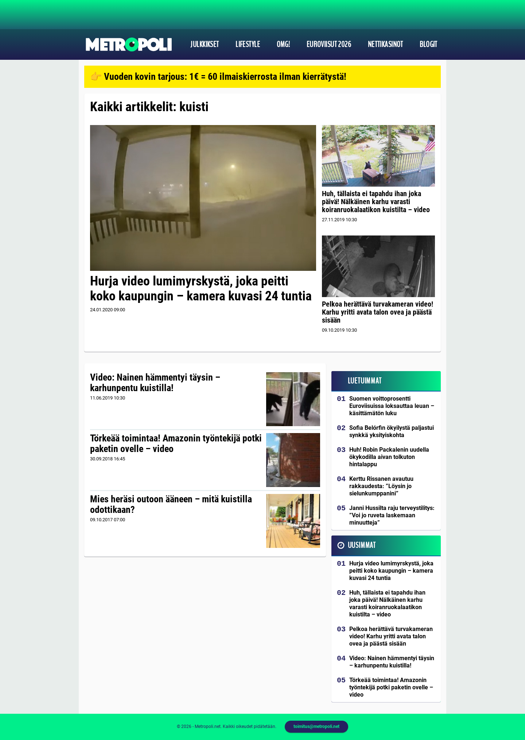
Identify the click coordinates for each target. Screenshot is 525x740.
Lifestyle (248, 44)
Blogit (429, 44)
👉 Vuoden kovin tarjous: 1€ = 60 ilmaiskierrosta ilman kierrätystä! (218, 76)
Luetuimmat (365, 380)
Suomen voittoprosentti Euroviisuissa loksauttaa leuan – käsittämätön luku (391, 406)
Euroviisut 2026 (329, 44)
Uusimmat (362, 545)
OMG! (283, 44)
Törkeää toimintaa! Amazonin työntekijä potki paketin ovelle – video (176, 444)
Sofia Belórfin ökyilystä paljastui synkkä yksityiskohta (391, 431)
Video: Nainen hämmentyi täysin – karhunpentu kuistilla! (155, 383)
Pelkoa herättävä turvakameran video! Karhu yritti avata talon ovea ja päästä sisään (377, 312)
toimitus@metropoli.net (316, 726)
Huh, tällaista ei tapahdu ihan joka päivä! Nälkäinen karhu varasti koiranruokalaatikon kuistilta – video (376, 201)
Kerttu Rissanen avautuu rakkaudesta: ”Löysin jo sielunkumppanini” (381, 486)
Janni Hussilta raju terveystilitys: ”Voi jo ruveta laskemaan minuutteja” (392, 515)
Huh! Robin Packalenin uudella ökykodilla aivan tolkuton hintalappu (389, 457)
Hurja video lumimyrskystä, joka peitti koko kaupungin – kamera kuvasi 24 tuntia (201, 288)
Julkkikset (204, 44)
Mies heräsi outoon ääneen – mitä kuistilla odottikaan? (171, 504)
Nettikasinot (385, 44)
